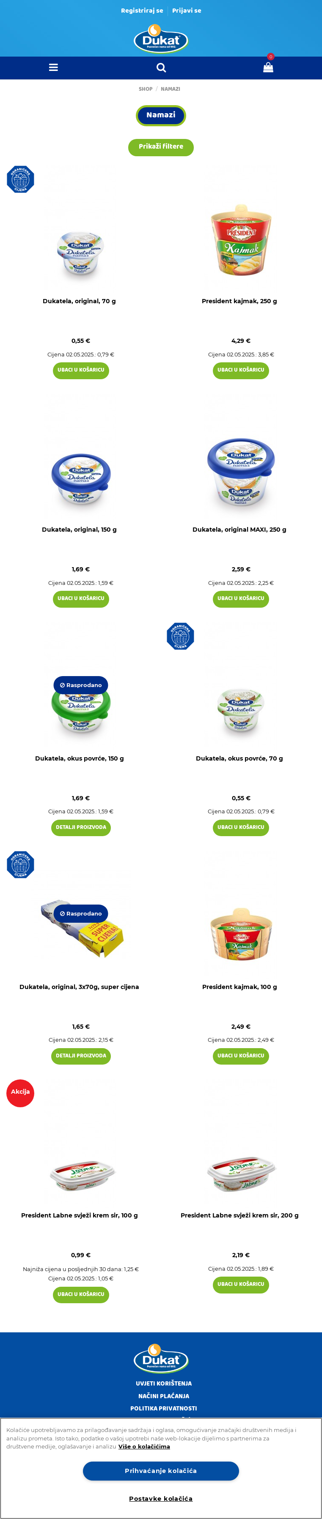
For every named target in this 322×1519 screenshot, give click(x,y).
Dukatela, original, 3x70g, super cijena (79, 987)
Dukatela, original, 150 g (79, 529)
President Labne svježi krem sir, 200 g (240, 1215)
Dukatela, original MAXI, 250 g (239, 529)
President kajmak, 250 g (239, 301)
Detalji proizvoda (81, 828)
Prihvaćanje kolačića (161, 1471)
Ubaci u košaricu (81, 370)
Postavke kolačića (161, 1499)
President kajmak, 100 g (239, 987)
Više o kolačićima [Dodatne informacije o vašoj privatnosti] (144, 1446)
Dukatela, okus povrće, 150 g (79, 758)
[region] (161, 1468)
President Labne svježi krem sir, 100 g (79, 1215)
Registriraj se (142, 11)
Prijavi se (186, 11)
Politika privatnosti (163, 1409)
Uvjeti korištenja (164, 1384)
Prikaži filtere (161, 147)
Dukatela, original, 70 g (79, 301)
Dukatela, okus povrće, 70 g (239, 758)
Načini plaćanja (163, 1397)
